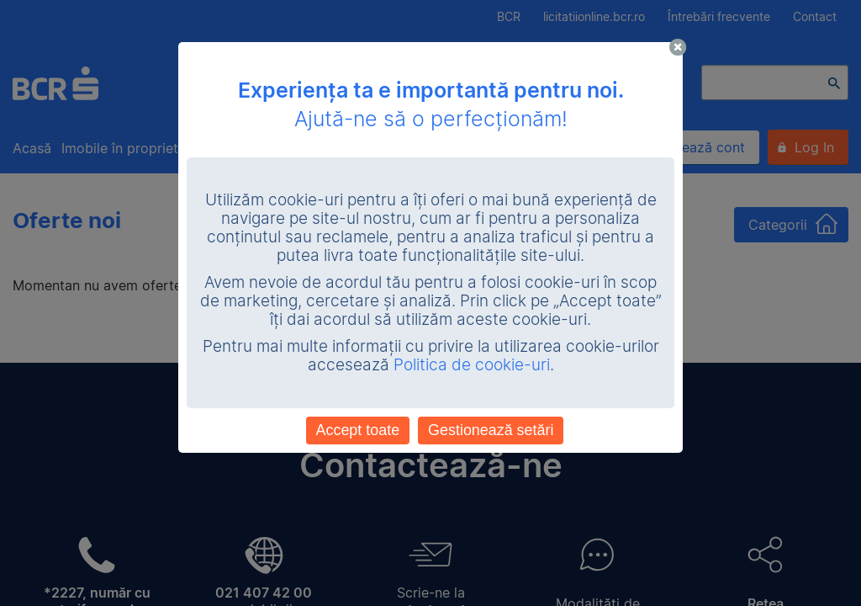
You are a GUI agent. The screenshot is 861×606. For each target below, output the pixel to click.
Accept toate (358, 430)
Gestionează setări (490, 430)
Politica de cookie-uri (472, 365)
